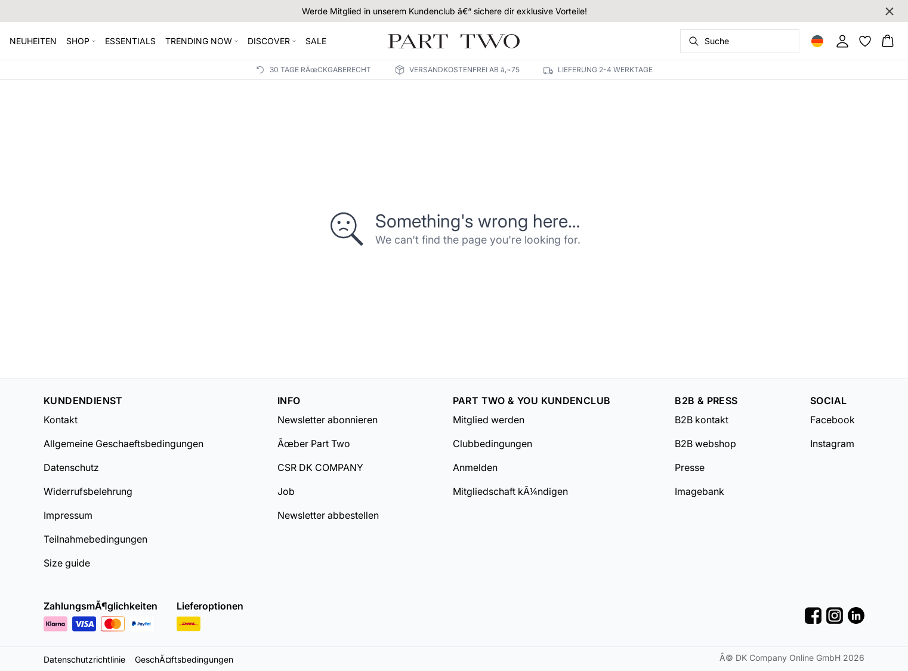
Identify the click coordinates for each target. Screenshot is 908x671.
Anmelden (475, 467)
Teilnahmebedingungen (95, 539)
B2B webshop (705, 444)
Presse (690, 467)
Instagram (832, 444)
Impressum (68, 515)
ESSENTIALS (130, 41)
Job (286, 491)
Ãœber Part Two (313, 444)
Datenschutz (71, 467)
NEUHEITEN (33, 41)
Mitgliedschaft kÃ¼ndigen (510, 491)
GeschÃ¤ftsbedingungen (184, 659)
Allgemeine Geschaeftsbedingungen (123, 444)
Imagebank (699, 491)
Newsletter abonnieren (327, 420)
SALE (315, 41)
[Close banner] (889, 11)
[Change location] (817, 41)
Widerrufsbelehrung (88, 491)
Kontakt (61, 420)
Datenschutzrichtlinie (84, 659)
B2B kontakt (701, 420)
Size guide (67, 563)
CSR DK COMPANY (320, 467)
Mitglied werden (488, 420)
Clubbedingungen (492, 444)
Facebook (832, 420)
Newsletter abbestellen (328, 515)
